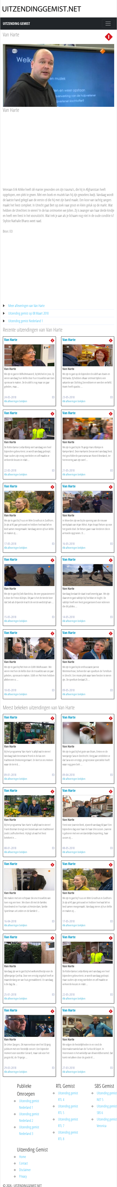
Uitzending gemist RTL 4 (68, 1096)
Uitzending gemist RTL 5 (68, 1109)
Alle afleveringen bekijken (15, 401)
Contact (23, 1163)
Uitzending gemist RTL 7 (68, 1122)
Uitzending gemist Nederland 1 (25, 320)
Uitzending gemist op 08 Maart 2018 (28, 313)
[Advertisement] (57, 145)
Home (22, 1156)
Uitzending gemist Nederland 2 (29, 1117)
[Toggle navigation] (108, 23)
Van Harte (11, 34)
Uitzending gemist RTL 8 (68, 1135)
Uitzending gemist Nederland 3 (29, 1130)
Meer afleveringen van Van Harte (26, 305)
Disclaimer (25, 1169)
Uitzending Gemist (16, 23)
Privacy (23, 1176)
